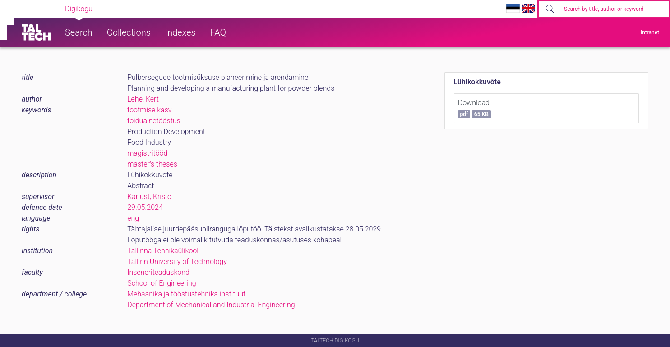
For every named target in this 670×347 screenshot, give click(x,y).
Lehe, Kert (143, 99)
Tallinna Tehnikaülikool (163, 250)
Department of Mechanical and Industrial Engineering (211, 305)
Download (474, 108)
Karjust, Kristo (149, 196)
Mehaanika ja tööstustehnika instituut (186, 294)
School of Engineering (161, 283)
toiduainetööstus (153, 120)
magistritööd (147, 153)
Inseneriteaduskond (158, 272)
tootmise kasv (149, 110)
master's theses (152, 164)
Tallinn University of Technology (177, 261)
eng (133, 218)
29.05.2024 (145, 207)
